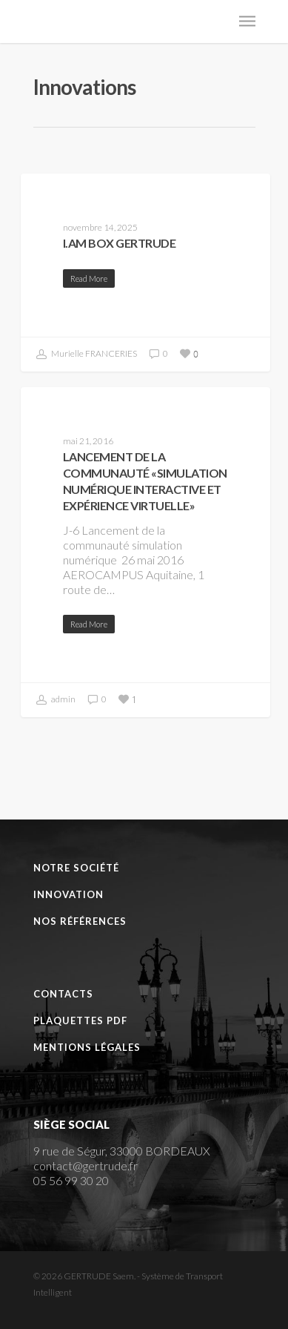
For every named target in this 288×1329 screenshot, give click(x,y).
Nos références (80, 921)
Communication (84, 196)
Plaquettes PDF (80, 1020)
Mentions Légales (87, 1047)
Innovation (68, 894)
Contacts (63, 994)
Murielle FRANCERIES (86, 354)
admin (56, 700)
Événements (73, 410)
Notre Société (76, 868)
